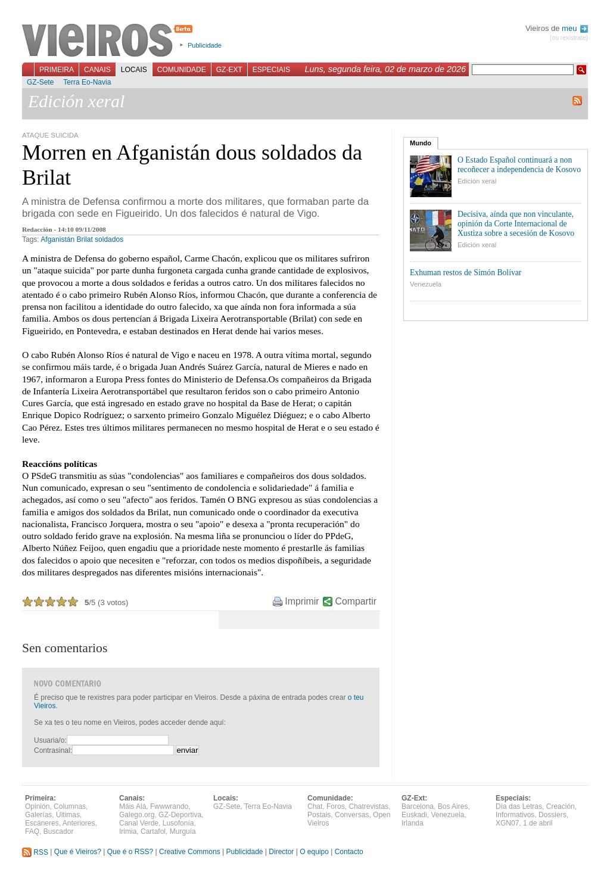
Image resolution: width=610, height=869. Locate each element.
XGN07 (507, 823)
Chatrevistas (368, 806)
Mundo (420, 143)
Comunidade (181, 70)
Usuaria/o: (50, 740)
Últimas (68, 815)
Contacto (349, 852)
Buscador (58, 831)
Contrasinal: (53, 750)
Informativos (515, 815)
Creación (560, 806)
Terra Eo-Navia (87, 82)
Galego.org (136, 815)
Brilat (84, 239)
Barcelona (418, 806)
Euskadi (414, 815)
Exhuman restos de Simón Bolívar (465, 272)
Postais (319, 815)
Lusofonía (178, 823)
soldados (109, 239)
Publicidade (205, 45)
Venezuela (425, 284)
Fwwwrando (169, 806)
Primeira (56, 70)
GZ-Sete (40, 82)
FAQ (32, 831)
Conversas (352, 815)
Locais (134, 70)
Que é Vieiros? (77, 852)
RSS (35, 852)
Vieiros (109, 41)
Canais (97, 70)
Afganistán (57, 239)
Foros (335, 806)
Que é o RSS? (130, 852)
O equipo (314, 852)
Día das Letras (519, 806)
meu (575, 28)
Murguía (183, 831)
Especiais (271, 70)
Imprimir (302, 601)
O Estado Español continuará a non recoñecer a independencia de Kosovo (519, 164)
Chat (314, 806)
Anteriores (79, 823)
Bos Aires (453, 806)
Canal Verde (138, 823)
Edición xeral (477, 181)
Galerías (38, 815)
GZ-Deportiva (179, 815)
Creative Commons (189, 852)
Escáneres (42, 823)
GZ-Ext (229, 70)
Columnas (70, 806)
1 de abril (537, 823)
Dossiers (553, 815)
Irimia (127, 831)
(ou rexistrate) (569, 38)
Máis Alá (132, 806)
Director (281, 852)
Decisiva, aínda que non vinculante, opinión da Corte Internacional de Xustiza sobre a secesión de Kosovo (516, 224)
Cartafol (153, 831)
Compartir (355, 601)
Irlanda (413, 823)
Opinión (37, 806)
